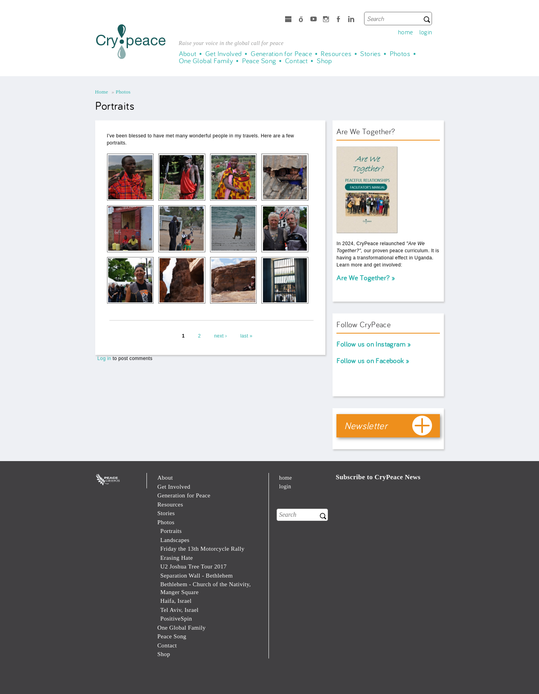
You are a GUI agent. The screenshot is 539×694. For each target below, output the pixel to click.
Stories (370, 53)
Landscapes (175, 540)
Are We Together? (362, 277)
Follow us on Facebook (370, 360)
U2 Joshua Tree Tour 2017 (193, 566)
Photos (400, 53)
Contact (296, 60)
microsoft (288, 20)
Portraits (171, 531)
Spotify (301, 20)
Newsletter (365, 425)
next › (220, 336)
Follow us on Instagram (371, 344)
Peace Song (259, 60)
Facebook (338, 20)
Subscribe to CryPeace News (378, 477)
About (188, 53)
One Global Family (206, 60)
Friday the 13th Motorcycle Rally (202, 549)
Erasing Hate (176, 558)
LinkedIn (351, 20)
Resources (336, 53)
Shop (324, 60)
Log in (104, 358)
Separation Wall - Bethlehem (196, 575)
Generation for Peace (281, 53)
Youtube (313, 20)
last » (246, 336)
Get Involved (223, 53)
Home (101, 92)
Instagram (326, 20)
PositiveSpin (176, 618)
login (425, 32)
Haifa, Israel (176, 601)
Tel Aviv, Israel (179, 610)
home (405, 32)
